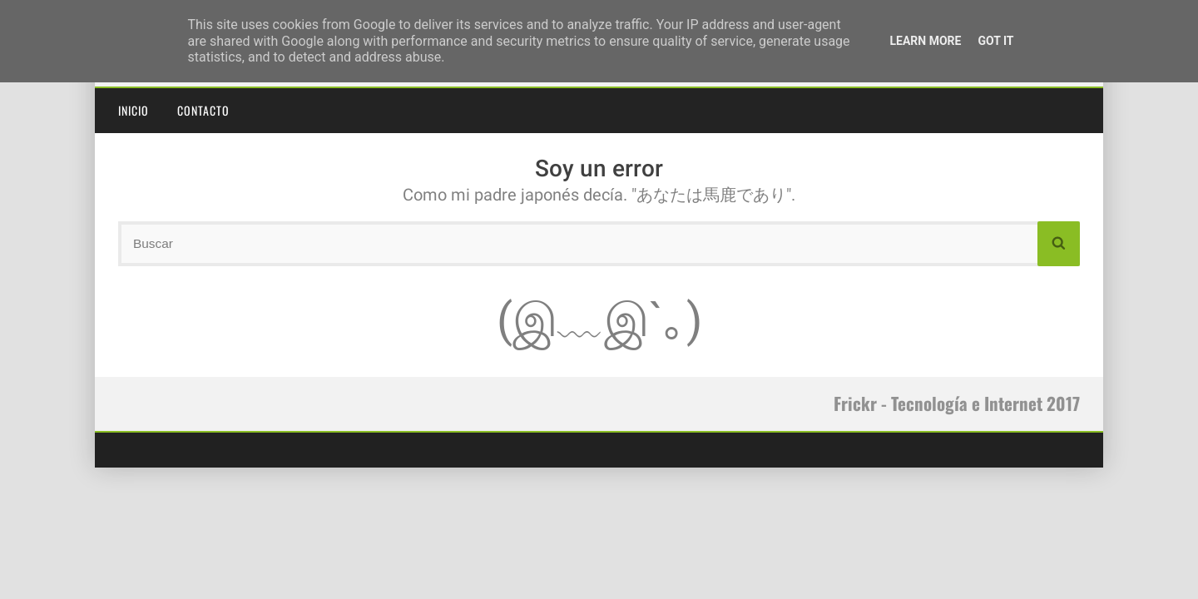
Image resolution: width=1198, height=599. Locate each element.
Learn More (925, 40)
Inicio (133, 110)
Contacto (203, 110)
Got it (995, 40)
